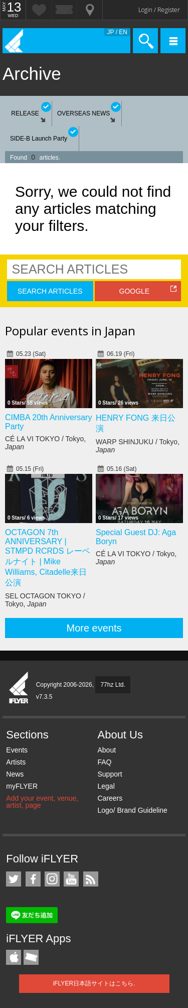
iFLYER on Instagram (52, 879)
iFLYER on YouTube (71, 879)
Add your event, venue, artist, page (42, 801)
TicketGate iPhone (31, 957)
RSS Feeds (90, 879)
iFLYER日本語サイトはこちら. (94, 983)
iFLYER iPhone (13, 957)
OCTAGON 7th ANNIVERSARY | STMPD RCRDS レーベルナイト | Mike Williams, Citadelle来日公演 (47, 557)
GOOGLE (134, 291)
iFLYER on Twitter (13, 879)
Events (17, 750)
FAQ (104, 762)
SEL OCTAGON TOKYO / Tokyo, (45, 600)
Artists (16, 762)
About (106, 750)
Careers (109, 798)
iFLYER (19, 688)
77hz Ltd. (112, 684)
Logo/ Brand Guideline (132, 810)
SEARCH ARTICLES (50, 291)
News (15, 774)
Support (109, 774)
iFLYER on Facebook (33, 879)
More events (93, 628)
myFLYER (22, 786)
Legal (105, 786)
